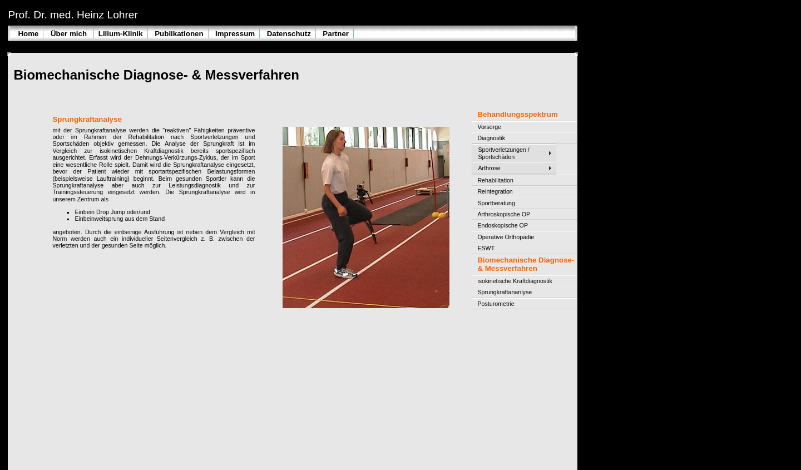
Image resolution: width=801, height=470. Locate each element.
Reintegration (494, 191)
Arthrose (489, 168)
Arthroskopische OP (503, 214)
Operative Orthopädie (505, 237)
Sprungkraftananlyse (504, 292)
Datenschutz (289, 33)
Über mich (70, 33)
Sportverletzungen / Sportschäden (503, 153)
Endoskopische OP (502, 225)
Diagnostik (491, 138)
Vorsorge (489, 126)
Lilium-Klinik (120, 33)
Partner (336, 33)
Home (28, 33)
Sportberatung (496, 203)
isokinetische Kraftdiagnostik (514, 281)
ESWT (486, 248)
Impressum (235, 33)
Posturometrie (495, 303)
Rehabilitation (495, 180)
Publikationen (179, 33)
